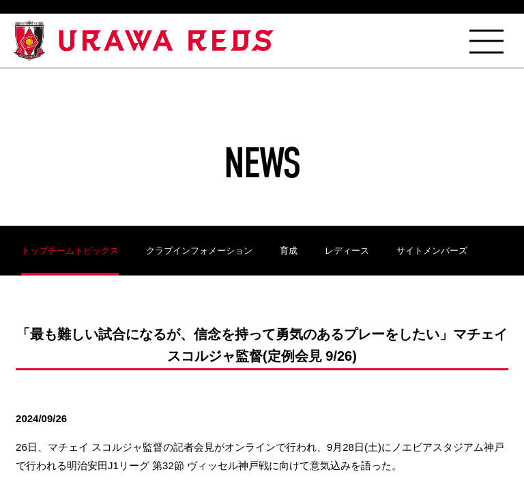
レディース (347, 251)
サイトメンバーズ (431, 251)
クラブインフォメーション (199, 251)
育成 (288, 251)
